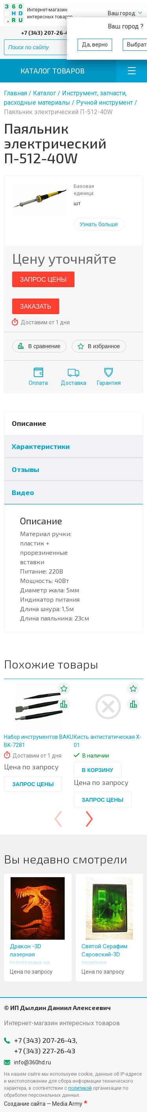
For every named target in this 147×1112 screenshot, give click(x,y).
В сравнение (44, 346)
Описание (29, 423)
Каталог (44, 93)
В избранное (104, 346)
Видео (23, 492)
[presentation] (58, 819)
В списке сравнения (64, 704)
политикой (80, 1088)
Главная (15, 93)
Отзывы (25, 469)
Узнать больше (99, 224)
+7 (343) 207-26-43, (47, 32)
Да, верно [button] (95, 44)
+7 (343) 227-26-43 (44, 1050)
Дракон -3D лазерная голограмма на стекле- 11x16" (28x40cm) (30, 963)
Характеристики (41, 446)
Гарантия (109, 383)
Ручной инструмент (104, 102)
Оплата (38, 383)
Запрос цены (43, 279)
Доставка (73, 383)
